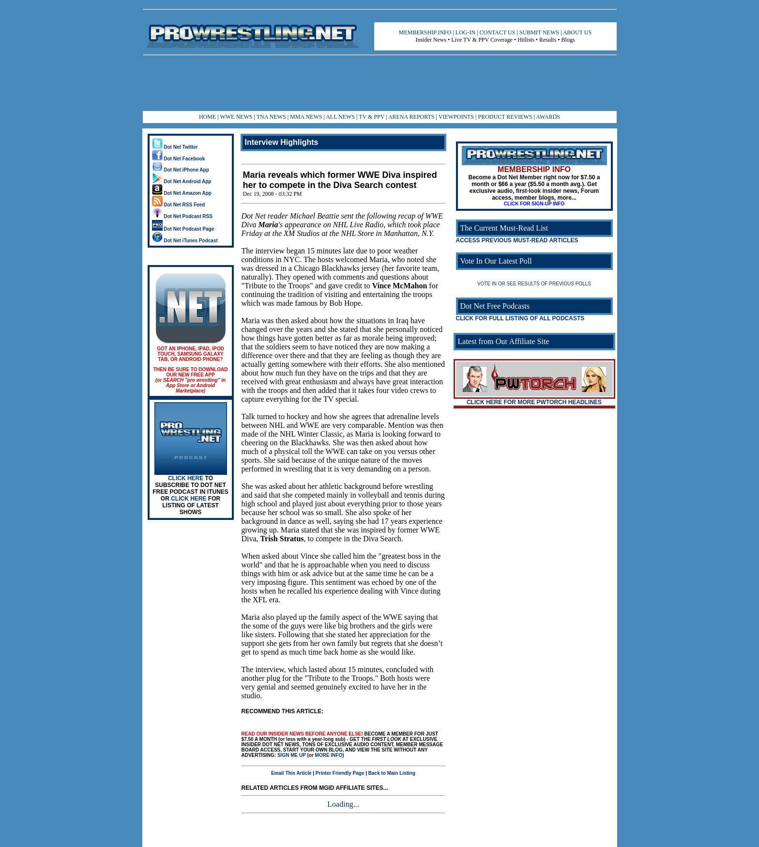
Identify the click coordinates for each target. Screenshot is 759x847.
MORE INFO (329, 755)
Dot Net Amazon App (182, 193)
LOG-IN (465, 32)
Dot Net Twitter (175, 147)
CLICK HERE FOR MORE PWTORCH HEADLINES (534, 402)
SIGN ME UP (291, 755)
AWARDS (548, 116)
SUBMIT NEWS (539, 32)
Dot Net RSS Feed (178, 204)
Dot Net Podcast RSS (182, 216)
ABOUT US (577, 32)
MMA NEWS (306, 116)
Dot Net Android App (182, 181)
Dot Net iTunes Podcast (185, 240)
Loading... (343, 804)
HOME (207, 116)
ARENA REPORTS (411, 116)
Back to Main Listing (391, 773)
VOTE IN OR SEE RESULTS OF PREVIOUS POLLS (534, 283)
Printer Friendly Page (340, 773)
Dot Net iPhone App (180, 170)
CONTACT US (498, 32)
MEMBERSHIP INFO (425, 32)
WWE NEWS (236, 116)
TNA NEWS (271, 116)
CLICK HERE (185, 478)
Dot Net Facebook (178, 158)
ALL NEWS (340, 116)
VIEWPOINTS (456, 116)
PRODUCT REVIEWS (505, 116)
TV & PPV (372, 116)
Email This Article (291, 773)
